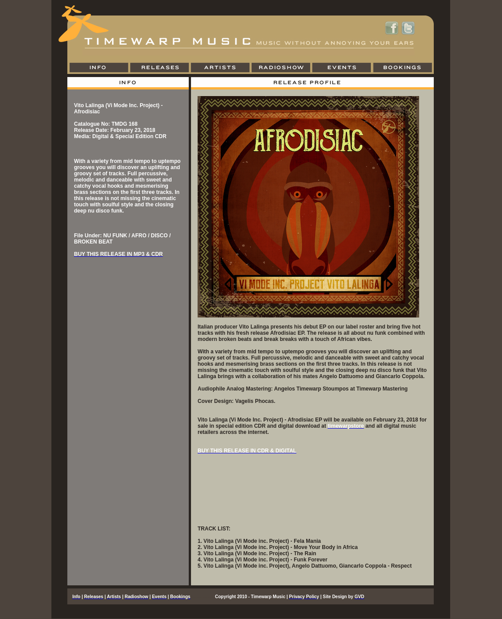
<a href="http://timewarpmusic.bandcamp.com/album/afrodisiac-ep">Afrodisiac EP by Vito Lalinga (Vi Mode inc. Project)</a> (312, 492)
